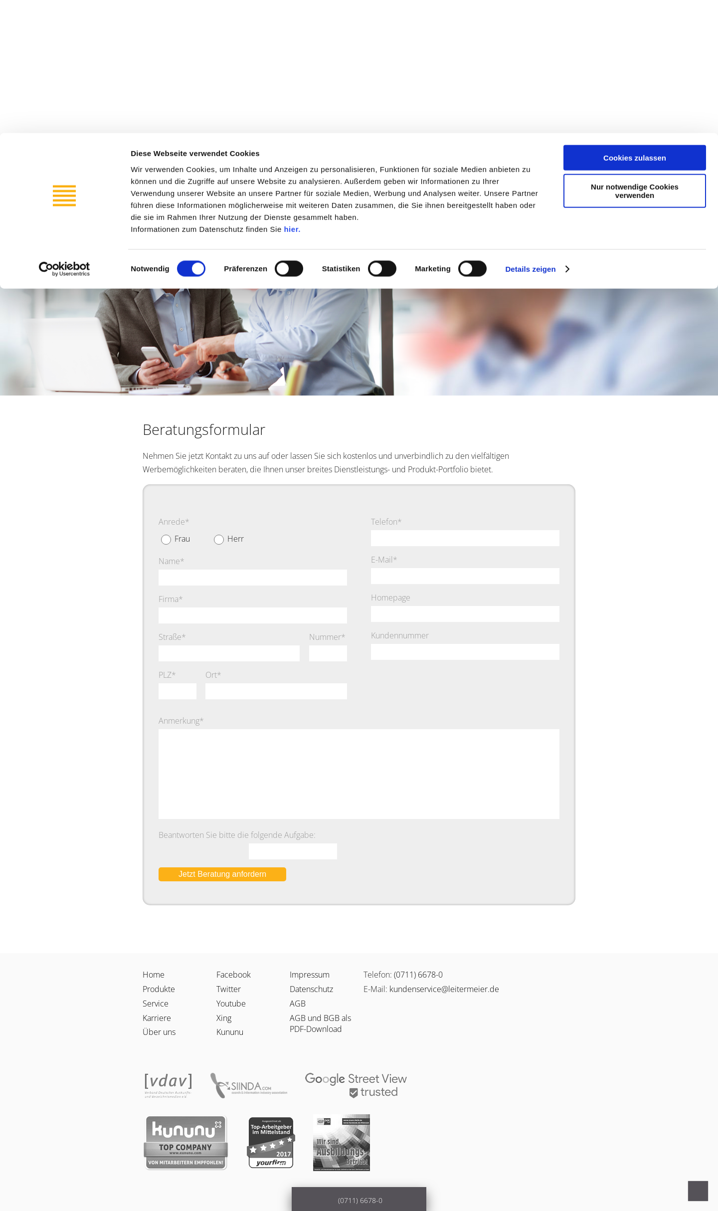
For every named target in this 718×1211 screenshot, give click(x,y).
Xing (223, 1017)
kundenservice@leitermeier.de (444, 989)
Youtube (231, 1003)
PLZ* (167, 674)
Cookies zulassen (634, 24)
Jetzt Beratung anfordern (222, 874)
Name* (171, 561)
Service (187, 175)
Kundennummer (400, 635)
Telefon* (386, 521)
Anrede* (174, 521)
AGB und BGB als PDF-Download (320, 1023)
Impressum (310, 974)
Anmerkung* (181, 720)
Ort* (213, 674)
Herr (235, 538)
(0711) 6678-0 (418, 974)
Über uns (349, 175)
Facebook (233, 974)
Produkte (240, 175)
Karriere (294, 175)
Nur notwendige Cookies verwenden (635, 58)
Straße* (172, 636)
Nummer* (327, 636)
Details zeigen (530, 136)
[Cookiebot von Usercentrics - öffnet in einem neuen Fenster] (64, 136)
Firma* (171, 599)
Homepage (390, 597)
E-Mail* (384, 559)
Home (154, 974)
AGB (298, 1003)
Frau (182, 538)
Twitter (228, 989)
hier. (292, 96)
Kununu (229, 1031)
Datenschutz (311, 989)
